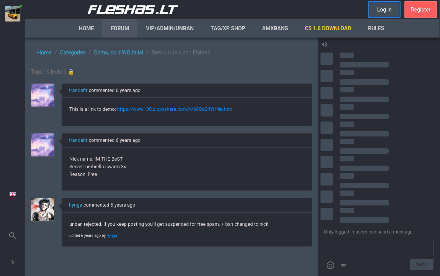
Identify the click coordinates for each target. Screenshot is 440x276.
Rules (376, 28)
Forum (120, 28)
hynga (75, 205)
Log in (384, 10)
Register (420, 10)
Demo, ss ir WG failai (118, 52)
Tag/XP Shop (228, 28)
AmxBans (275, 28)
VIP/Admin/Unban (170, 28)
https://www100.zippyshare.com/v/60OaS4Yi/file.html (175, 109)
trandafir (78, 90)
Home (86, 28)
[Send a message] (379, 247)
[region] (171, 157)
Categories (72, 52)
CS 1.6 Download (328, 28)
